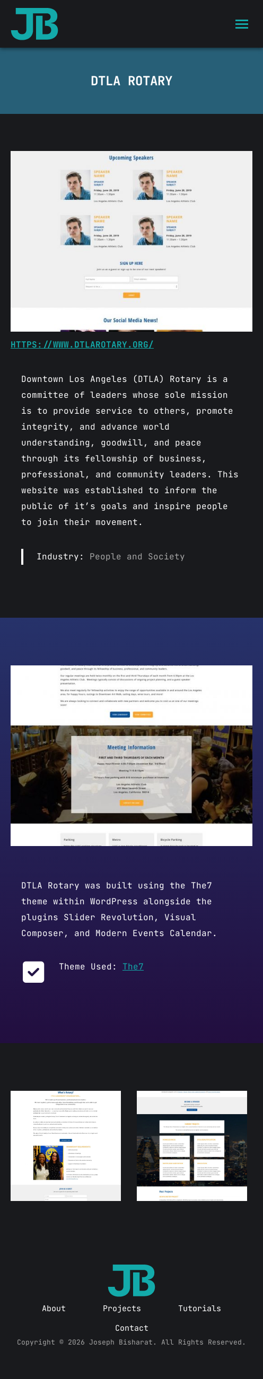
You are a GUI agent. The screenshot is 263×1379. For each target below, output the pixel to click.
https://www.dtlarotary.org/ (82, 344)
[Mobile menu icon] (241, 24)
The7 (133, 966)
